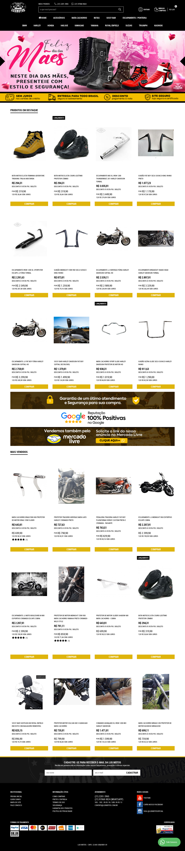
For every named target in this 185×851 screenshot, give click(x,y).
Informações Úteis (60, 779)
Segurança (57, 792)
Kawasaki (79, 25)
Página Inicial (16, 783)
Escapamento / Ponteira (135, 17)
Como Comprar (59, 783)
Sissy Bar (111, 17)
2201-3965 (62, 4)
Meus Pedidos (44, 4)
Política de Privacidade (62, 798)
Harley (37, 25)
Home (43, 17)
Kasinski (158, 25)
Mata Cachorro (79, 17)
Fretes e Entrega (60, 786)
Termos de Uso (59, 789)
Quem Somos (15, 786)
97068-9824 (80, 4)
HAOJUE (64, 25)
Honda (51, 25)
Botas (97, 17)
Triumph (143, 25)
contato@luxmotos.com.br (106, 792)
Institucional (16, 779)
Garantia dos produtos (63, 795)
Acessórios (59, 17)
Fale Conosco (16, 792)
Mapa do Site (15, 789)
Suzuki (129, 25)
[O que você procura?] (120, 9)
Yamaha (94, 25)
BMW (24, 25)
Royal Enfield (112, 25)
